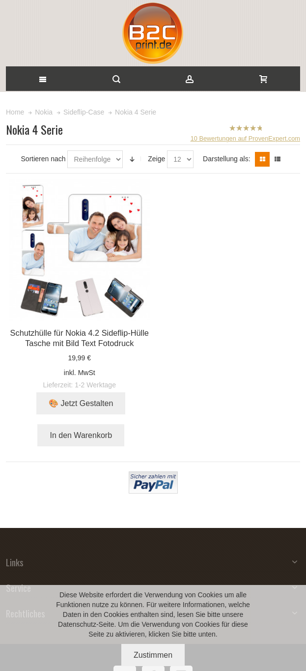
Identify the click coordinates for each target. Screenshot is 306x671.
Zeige (156, 159)
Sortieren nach (43, 159)
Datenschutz (77, 624)
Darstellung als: (226, 159)
